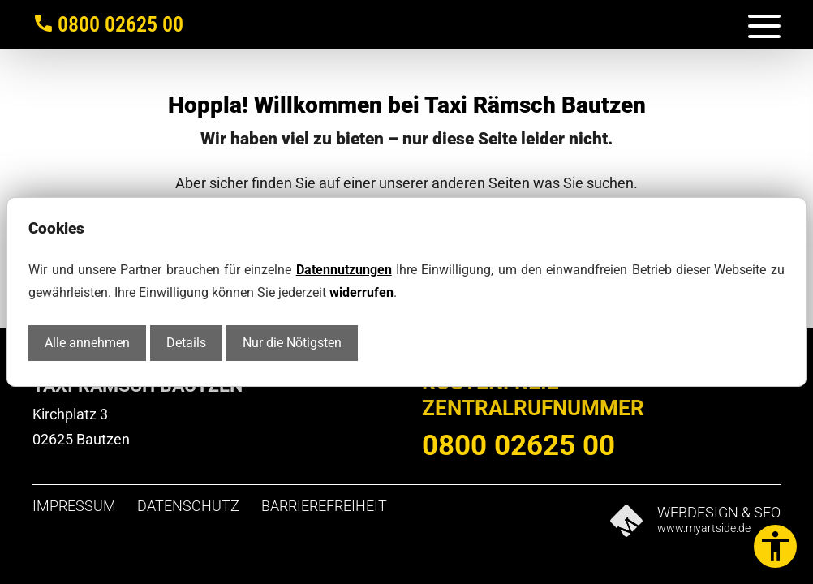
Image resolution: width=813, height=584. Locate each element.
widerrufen (361, 292)
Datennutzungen (344, 269)
